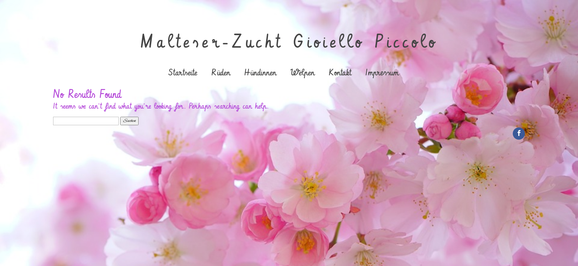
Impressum (381, 73)
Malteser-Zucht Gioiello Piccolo (289, 42)
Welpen (302, 73)
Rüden (220, 73)
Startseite (182, 73)
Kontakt (340, 73)
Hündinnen (260, 73)
